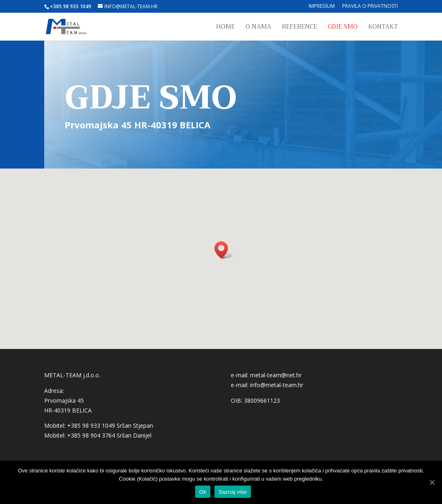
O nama (258, 28)
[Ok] (432, 482)
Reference (299, 28)
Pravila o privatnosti (370, 6)
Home (225, 28)
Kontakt (383, 28)
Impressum (322, 6)
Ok (202, 492)
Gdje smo (343, 28)
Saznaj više (233, 492)
